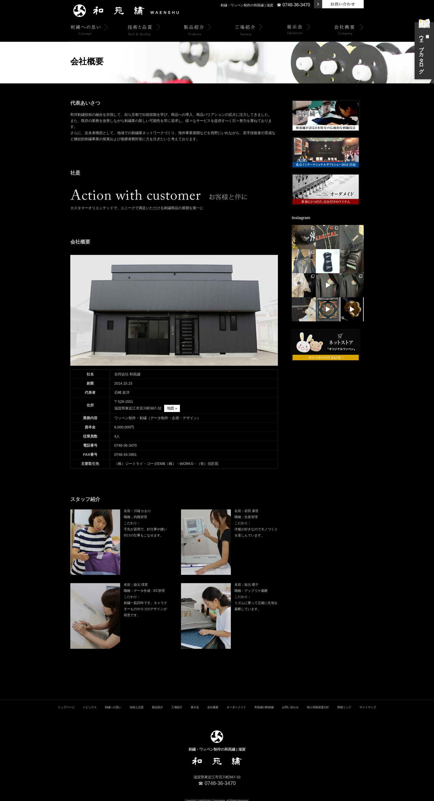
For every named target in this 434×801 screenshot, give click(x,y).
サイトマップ (368, 703)
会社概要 (212, 703)
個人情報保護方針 (318, 703)
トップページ (66, 703)
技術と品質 (137, 703)
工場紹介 (176, 703)
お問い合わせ (290, 703)
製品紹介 (157, 703)
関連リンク (344, 703)
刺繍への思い (113, 703)
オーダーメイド (236, 703)
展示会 (195, 703)
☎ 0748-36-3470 (293, 4)
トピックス (90, 703)
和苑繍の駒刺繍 (264, 703)
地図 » (172, 408)
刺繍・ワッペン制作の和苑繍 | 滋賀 (247, 5)
